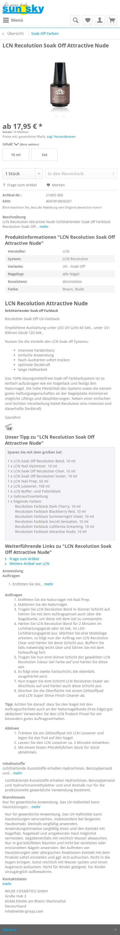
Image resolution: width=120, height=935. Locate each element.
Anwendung (13, 570)
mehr (44, 226)
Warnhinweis (14, 797)
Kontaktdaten (15, 879)
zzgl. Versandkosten (61, 136)
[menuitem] (13, 20)
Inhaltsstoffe (14, 763)
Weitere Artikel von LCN (27, 563)
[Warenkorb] (112, 20)
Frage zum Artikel (20, 185)
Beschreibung (14, 217)
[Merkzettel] (87, 20)
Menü (13, 19)
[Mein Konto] (100, 20)
